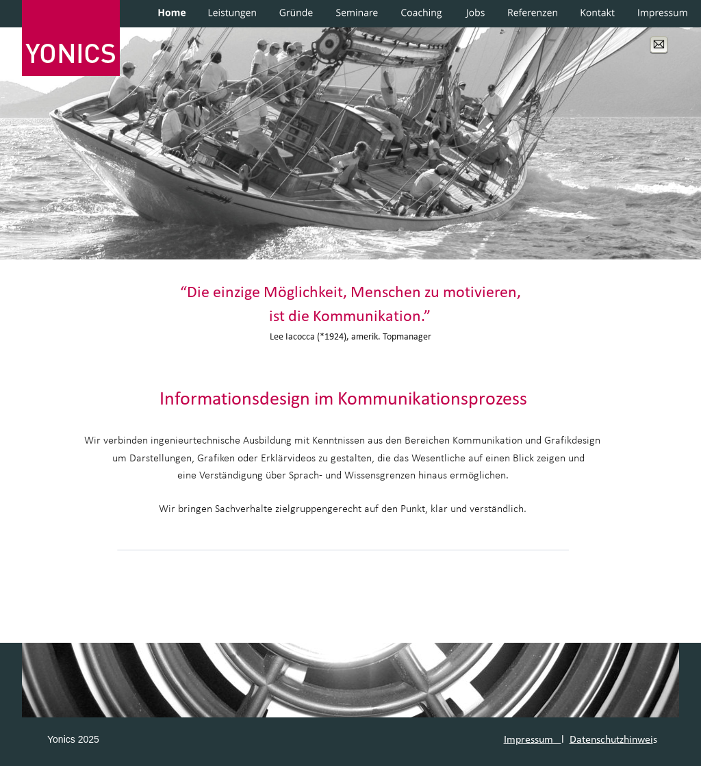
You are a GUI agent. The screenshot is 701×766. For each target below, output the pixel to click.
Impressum (532, 740)
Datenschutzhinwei (611, 740)
